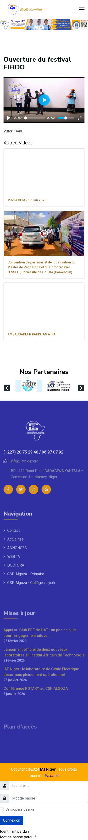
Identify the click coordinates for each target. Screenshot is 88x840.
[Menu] (81, 9)
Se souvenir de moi (20, 809)
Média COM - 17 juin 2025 (27, 200)
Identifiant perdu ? (15, 831)
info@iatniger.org (24, 507)
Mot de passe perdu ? (18, 837)
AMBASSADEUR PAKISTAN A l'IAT (32, 334)
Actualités (15, 593)
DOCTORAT (16, 619)
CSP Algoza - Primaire (25, 628)
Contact (13, 584)
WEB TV (13, 610)
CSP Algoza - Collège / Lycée (31, 636)
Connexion (11, 820)
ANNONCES (17, 602)
